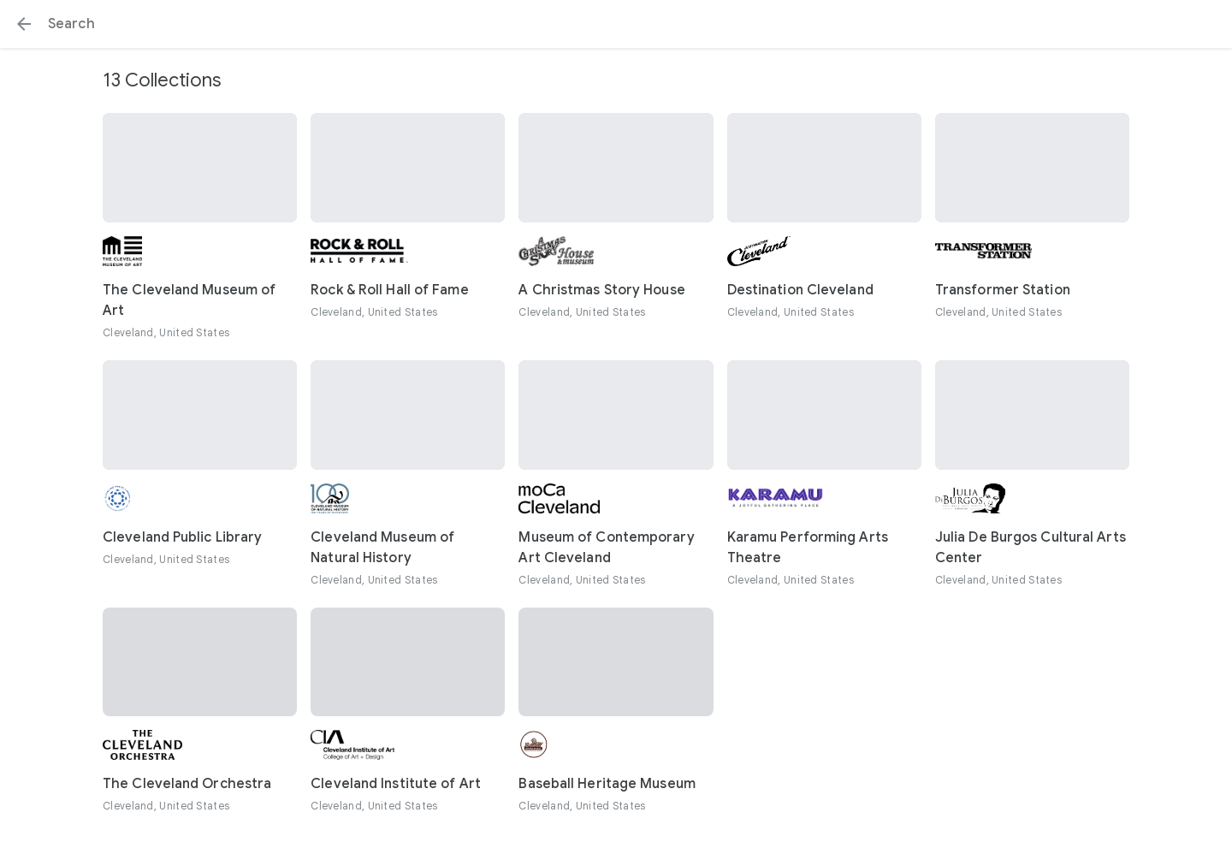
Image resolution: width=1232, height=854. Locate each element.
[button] (23, 23)
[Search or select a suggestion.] (616, 24)
